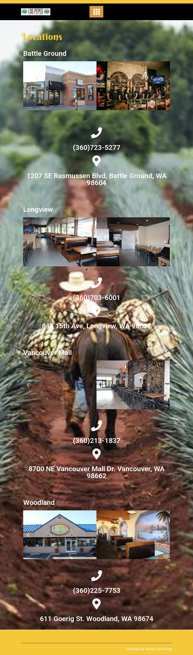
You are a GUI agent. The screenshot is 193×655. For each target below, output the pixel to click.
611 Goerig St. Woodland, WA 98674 (96, 619)
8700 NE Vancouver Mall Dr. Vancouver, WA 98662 (96, 472)
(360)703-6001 (96, 297)
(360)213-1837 (96, 440)
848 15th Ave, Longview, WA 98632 (96, 326)
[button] (84, 119)
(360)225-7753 (96, 590)
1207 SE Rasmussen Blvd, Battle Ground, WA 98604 (96, 179)
